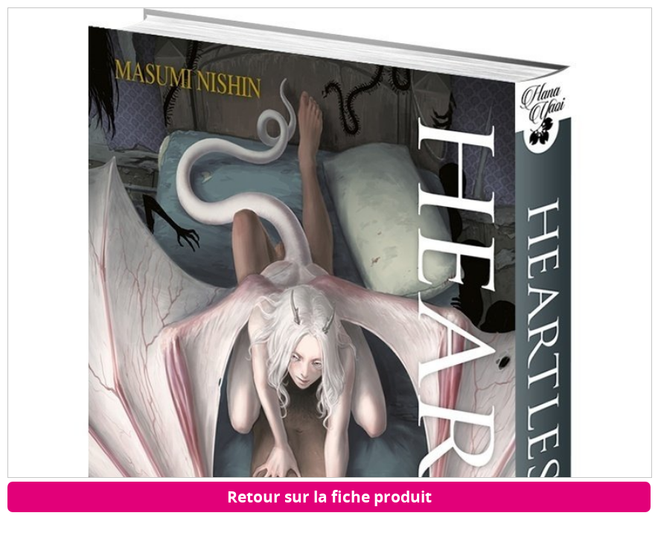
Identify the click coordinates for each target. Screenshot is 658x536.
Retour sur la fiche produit (329, 496)
